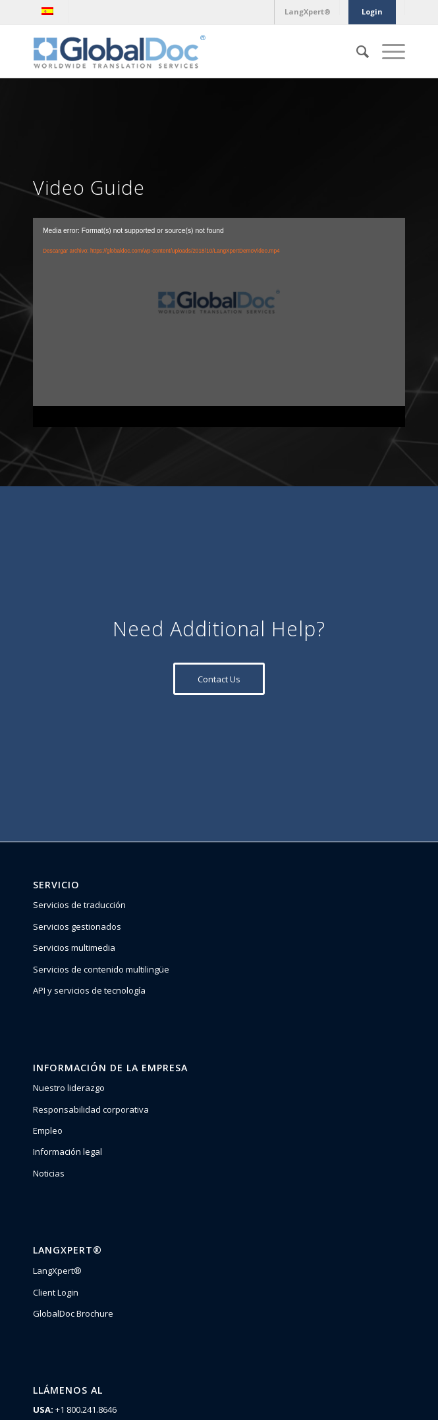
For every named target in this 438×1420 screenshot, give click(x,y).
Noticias (49, 1173)
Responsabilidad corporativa (91, 1109)
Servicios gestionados (77, 926)
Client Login (55, 1292)
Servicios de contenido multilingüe (101, 969)
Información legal (67, 1151)
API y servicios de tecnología (89, 990)
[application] (219, 322)
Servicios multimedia (74, 947)
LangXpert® (57, 1271)
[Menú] (387, 51)
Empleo (48, 1130)
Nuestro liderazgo (69, 1088)
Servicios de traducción (79, 905)
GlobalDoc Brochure (73, 1313)
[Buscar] (356, 51)
